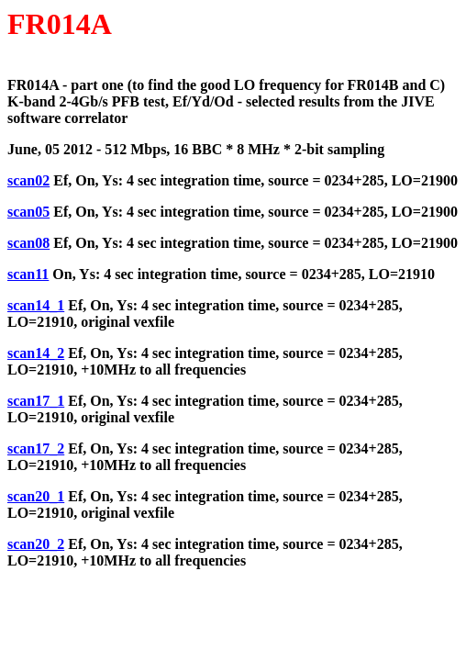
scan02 (28, 180)
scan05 (28, 211)
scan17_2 (35, 448)
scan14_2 (35, 353)
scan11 (28, 274)
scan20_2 (35, 544)
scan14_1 (35, 305)
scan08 (28, 243)
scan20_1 (35, 496)
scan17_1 (35, 401)
